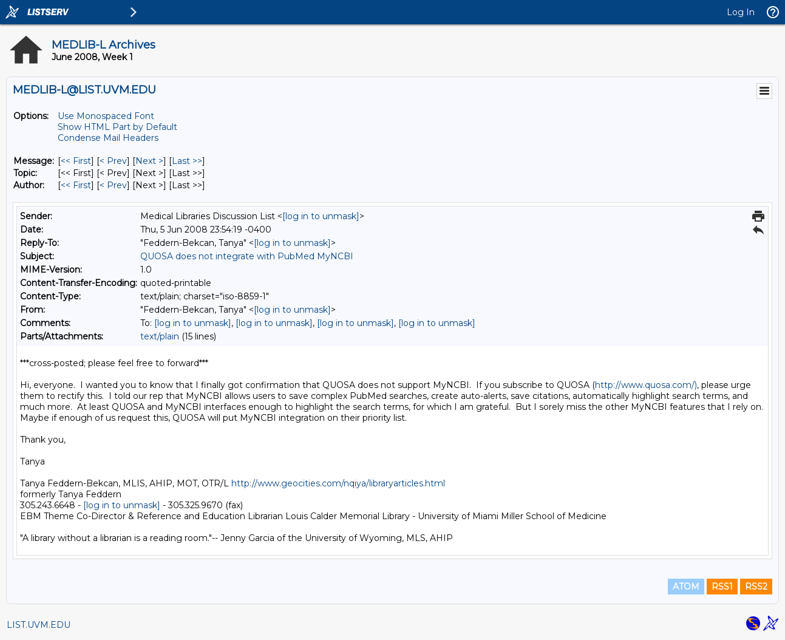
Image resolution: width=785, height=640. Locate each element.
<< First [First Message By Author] (76, 185)
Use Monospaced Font (106, 116)
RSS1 (722, 586)
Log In (741, 12)
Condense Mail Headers (108, 137)
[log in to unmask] (320, 216)
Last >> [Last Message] (187, 160)
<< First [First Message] (76, 160)
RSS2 (756, 586)
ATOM (686, 586)
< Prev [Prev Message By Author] (113, 185)
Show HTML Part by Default (117, 126)
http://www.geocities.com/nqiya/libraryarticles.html (338, 483)
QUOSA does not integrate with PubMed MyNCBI (246, 256)
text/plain (159, 336)
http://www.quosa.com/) (646, 385)
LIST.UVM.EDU (38, 624)
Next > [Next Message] (149, 160)
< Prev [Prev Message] (113, 160)
